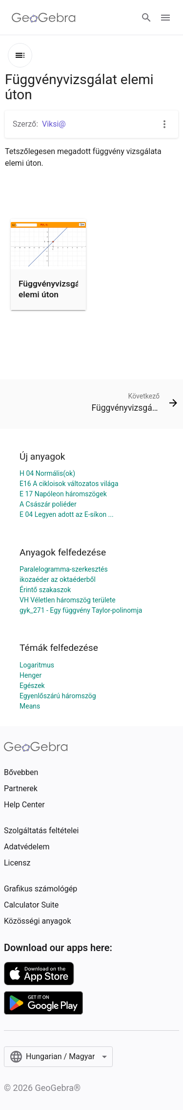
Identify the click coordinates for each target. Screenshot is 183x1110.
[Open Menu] (165, 17)
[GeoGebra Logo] (44, 17)
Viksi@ (54, 124)
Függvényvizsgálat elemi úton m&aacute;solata (54, 295)
